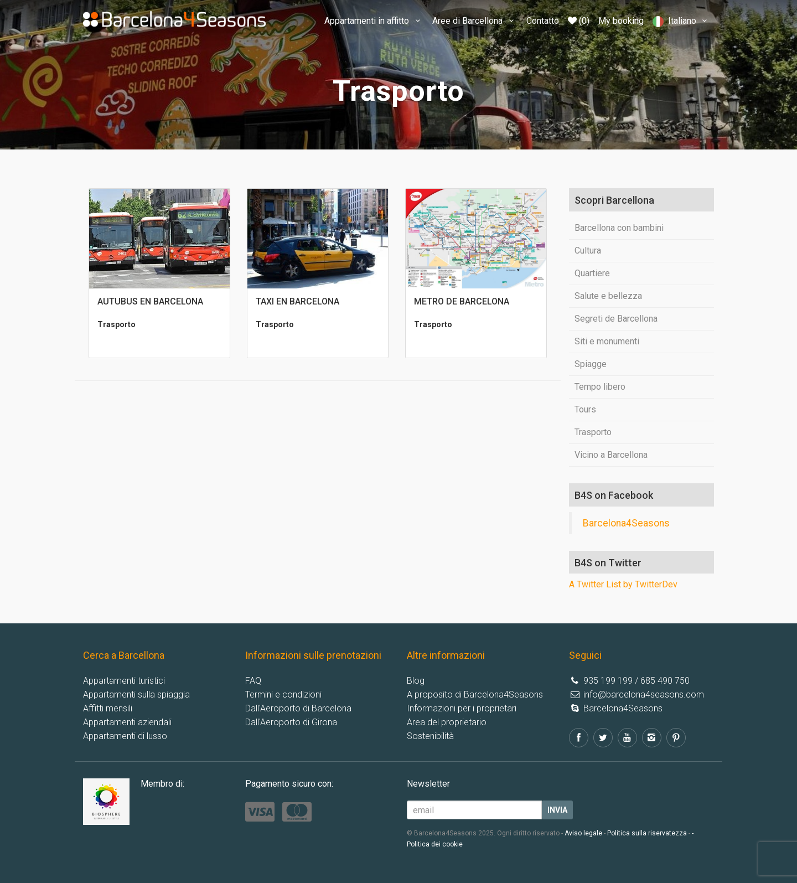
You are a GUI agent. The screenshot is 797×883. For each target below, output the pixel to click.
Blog (416, 680)
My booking (621, 21)
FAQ (253, 680)
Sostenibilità (430, 736)
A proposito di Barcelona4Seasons (475, 694)
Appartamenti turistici (124, 680)
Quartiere (592, 273)
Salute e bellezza (608, 296)
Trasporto (593, 432)
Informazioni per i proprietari (461, 708)
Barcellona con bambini (619, 228)
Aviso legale (583, 833)
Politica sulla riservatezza (647, 833)
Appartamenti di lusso (125, 736)
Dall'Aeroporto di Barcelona (298, 708)
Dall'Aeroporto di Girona (291, 722)
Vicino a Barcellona (611, 455)
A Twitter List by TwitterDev (623, 584)
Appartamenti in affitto (373, 21)
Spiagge (591, 364)
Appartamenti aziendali (127, 722)
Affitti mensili (107, 708)
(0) (578, 21)
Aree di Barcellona (474, 21)
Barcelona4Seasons (626, 523)
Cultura (588, 250)
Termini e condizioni (283, 694)
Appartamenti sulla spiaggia (136, 694)
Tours (585, 409)
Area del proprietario (447, 722)
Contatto (542, 21)
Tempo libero (600, 386)
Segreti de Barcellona (616, 318)
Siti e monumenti (607, 341)
